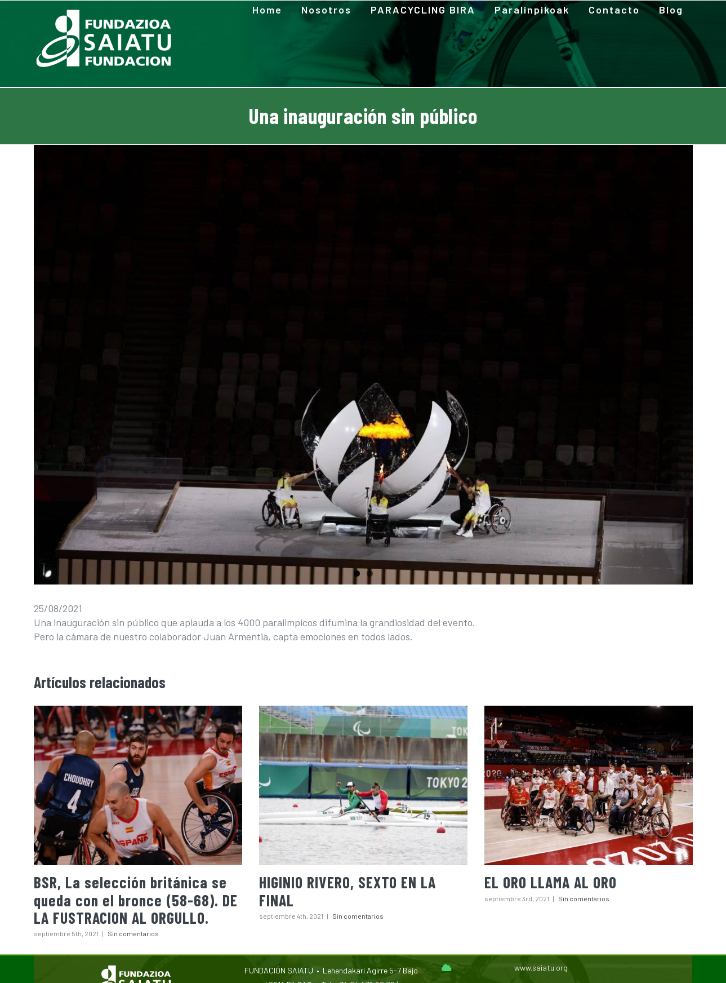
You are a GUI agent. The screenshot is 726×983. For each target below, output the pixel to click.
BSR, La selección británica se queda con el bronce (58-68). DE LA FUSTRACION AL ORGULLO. (136, 900)
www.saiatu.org (541, 967)
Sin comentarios (133, 933)
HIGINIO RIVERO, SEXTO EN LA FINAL (347, 891)
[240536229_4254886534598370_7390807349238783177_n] (363, 365)
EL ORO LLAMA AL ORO (550, 882)
